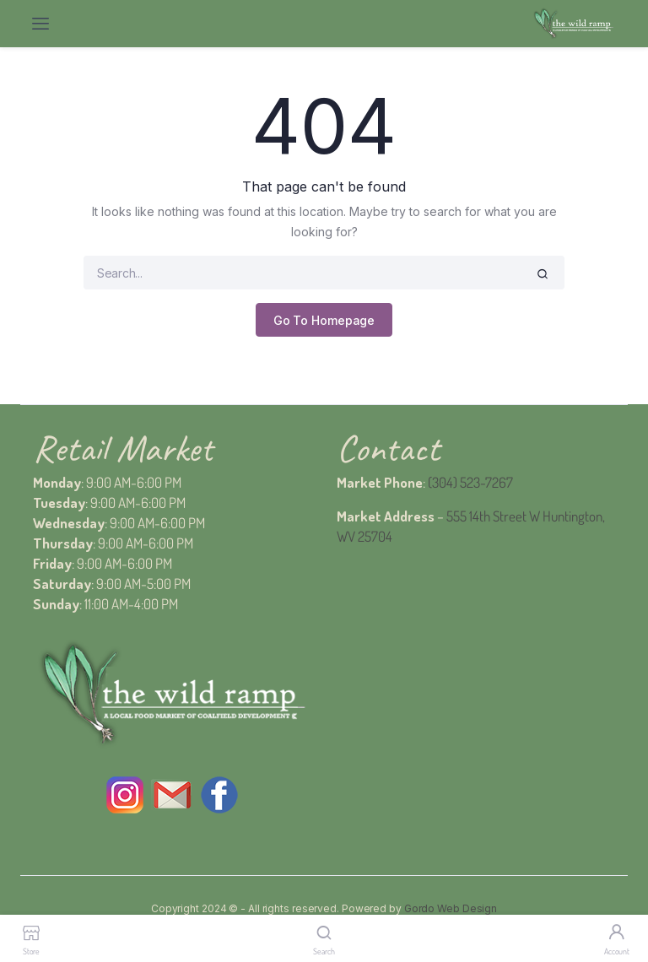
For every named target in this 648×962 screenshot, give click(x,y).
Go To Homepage (324, 320)
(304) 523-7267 (470, 482)
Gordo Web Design (450, 908)
